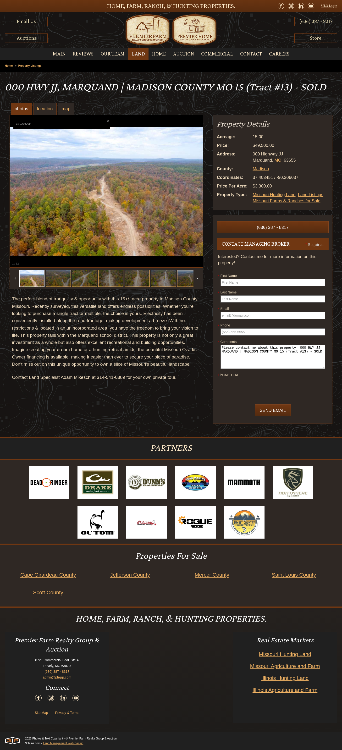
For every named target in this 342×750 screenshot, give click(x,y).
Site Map (41, 713)
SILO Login (329, 6)
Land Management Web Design (63, 743)
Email (223, 309)
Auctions (26, 38)
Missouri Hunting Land (274, 194)
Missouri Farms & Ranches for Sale (286, 201)
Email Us (26, 21)
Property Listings (30, 65)
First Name (227, 276)
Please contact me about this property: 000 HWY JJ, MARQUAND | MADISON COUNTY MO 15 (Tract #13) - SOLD (273, 357)
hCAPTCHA (228, 375)
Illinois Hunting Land (285, 678)
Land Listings (310, 194)
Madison (261, 168)
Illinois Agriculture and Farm (285, 690)
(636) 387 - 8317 (315, 21)
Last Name (227, 292)
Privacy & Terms (67, 713)
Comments (227, 342)
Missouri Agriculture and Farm (285, 666)
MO (278, 160)
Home (9, 65)
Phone (224, 325)
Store (315, 38)
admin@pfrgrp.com (57, 677)
